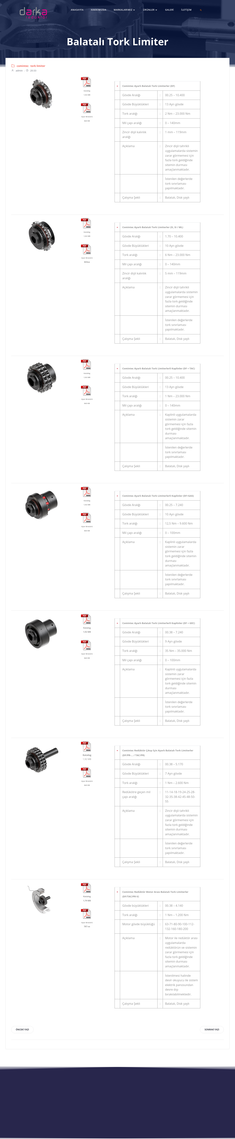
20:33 (31, 71)
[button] (201, 10)
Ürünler (150, 9)
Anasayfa (77, 9)
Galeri (169, 9)
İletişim (186, 9)
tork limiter (37, 66)
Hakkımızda (98, 9)
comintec (23, 66)
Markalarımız (125, 9)
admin (17, 71)
